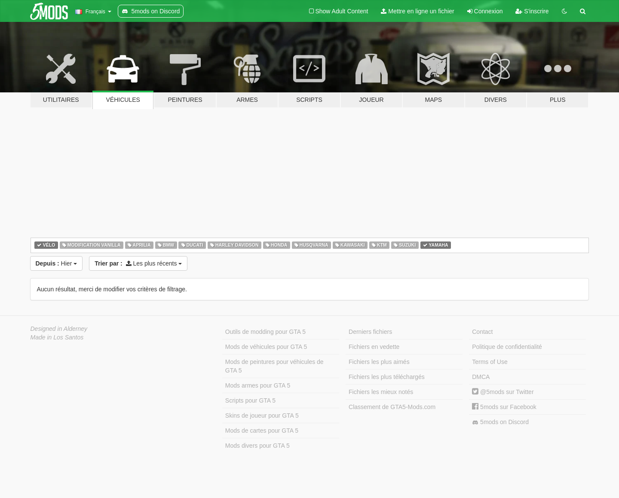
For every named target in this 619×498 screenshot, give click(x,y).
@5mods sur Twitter (502, 392)
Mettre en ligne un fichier (417, 11)
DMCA (481, 376)
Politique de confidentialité (507, 346)
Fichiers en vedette (374, 346)
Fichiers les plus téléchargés (387, 376)
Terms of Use (489, 361)
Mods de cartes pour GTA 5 (261, 430)
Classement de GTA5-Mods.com (392, 406)
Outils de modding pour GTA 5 (265, 331)
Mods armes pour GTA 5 (257, 385)
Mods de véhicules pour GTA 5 (266, 346)
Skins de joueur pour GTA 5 (262, 415)
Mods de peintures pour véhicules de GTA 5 (274, 366)
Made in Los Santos (57, 337)
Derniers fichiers (370, 331)
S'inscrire (532, 11)
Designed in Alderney (59, 328)
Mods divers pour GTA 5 (257, 445)
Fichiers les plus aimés (379, 361)
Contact (482, 331)
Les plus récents (138, 263)
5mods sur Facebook (504, 407)
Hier (56, 263)
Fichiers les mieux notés (381, 391)
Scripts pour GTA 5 (250, 400)
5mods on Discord (500, 422)
